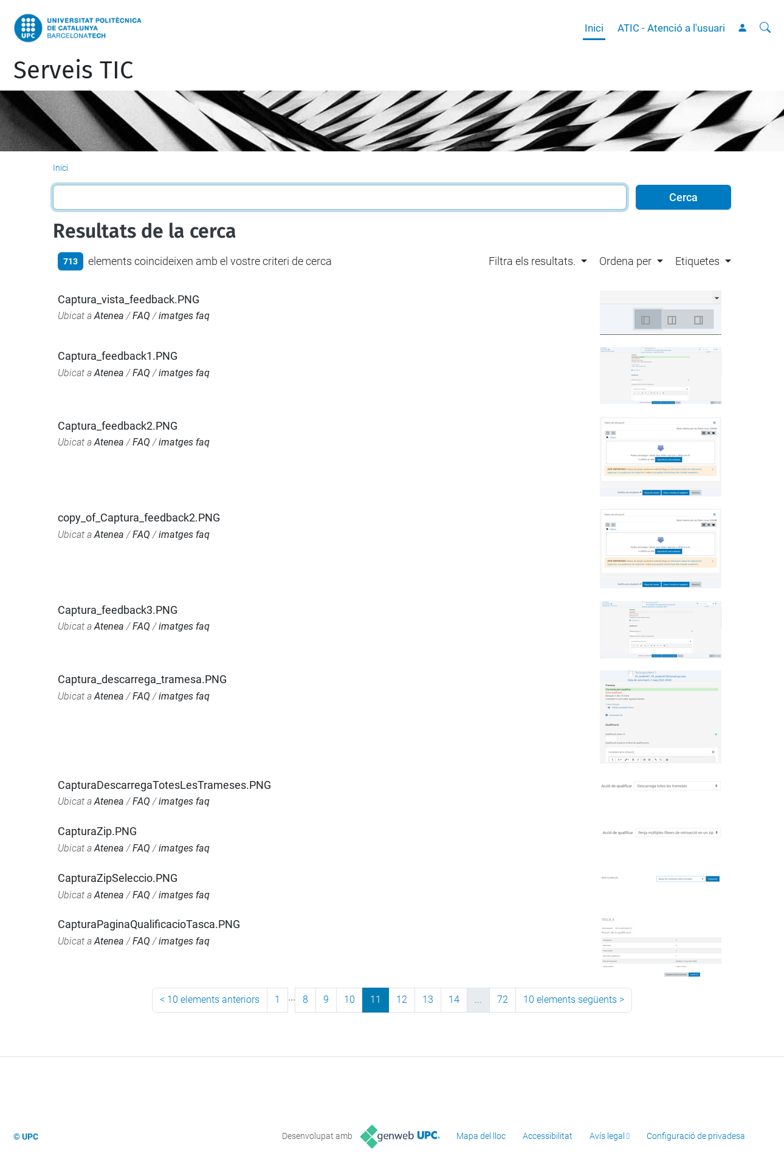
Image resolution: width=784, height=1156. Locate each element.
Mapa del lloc (481, 1136)
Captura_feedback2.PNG (117, 425)
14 (454, 999)
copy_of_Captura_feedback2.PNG (139, 517)
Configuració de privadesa (696, 1136)
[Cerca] (765, 28)
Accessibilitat (548, 1136)
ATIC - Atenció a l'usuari (671, 28)
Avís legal (607, 1136)
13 (427, 999)
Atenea (109, 316)
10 (349, 999)
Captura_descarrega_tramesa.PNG (142, 679)
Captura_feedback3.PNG (117, 610)
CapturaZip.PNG (97, 831)
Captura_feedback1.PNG (117, 355)
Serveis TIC (73, 70)
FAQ (141, 316)
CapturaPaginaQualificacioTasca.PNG (149, 924)
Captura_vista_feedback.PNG (128, 299)
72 (502, 999)
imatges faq (184, 316)
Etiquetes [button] (697, 261)
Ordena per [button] (625, 261)
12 (401, 999)
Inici (594, 28)
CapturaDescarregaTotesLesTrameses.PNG (164, 785)
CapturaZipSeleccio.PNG (117, 878)
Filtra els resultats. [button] (532, 261)
